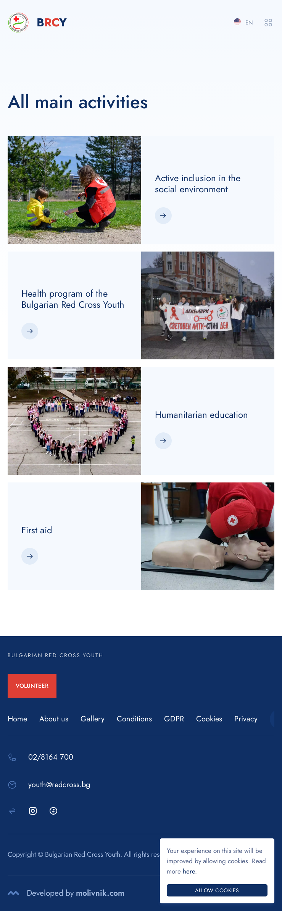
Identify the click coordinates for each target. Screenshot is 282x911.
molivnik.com (100, 893)
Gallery (93, 718)
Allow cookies (217, 890)
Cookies (209, 718)
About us (53, 718)
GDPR (174, 718)
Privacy (246, 718)
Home (17, 718)
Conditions (134, 718)
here (189, 871)
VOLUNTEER (32, 686)
